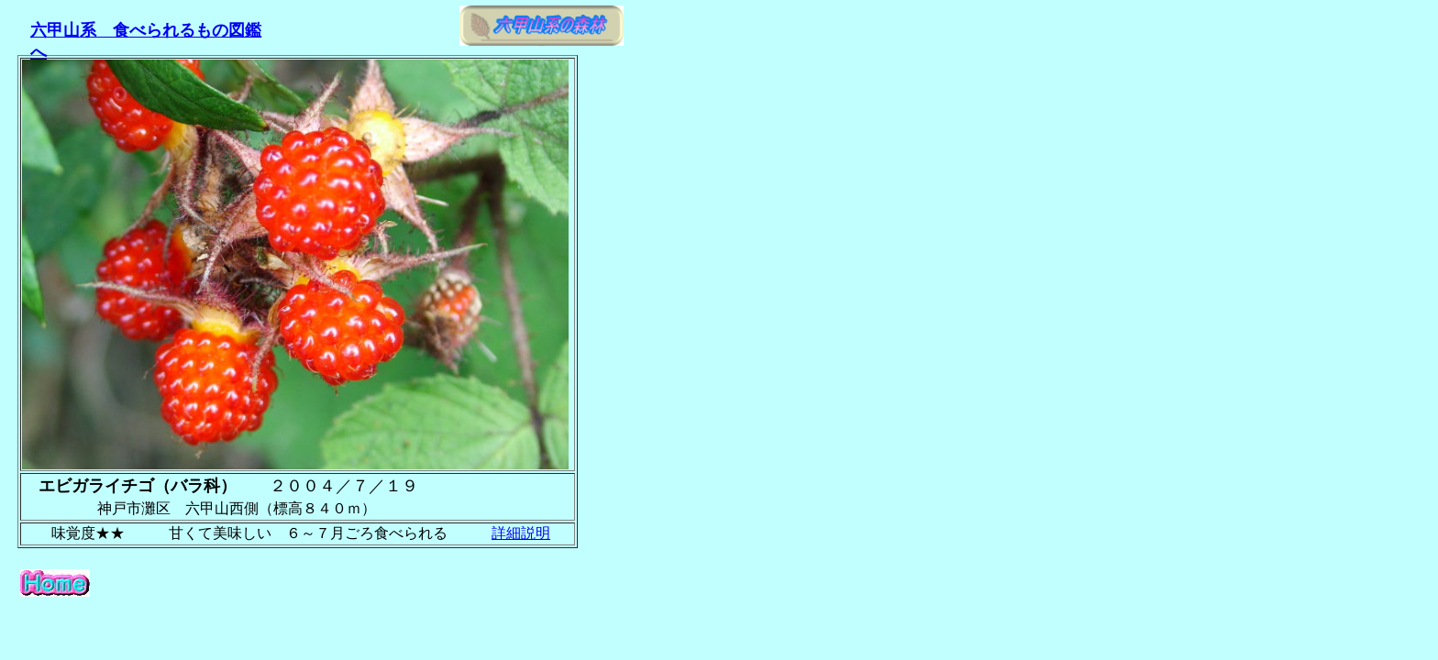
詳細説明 (521, 533)
